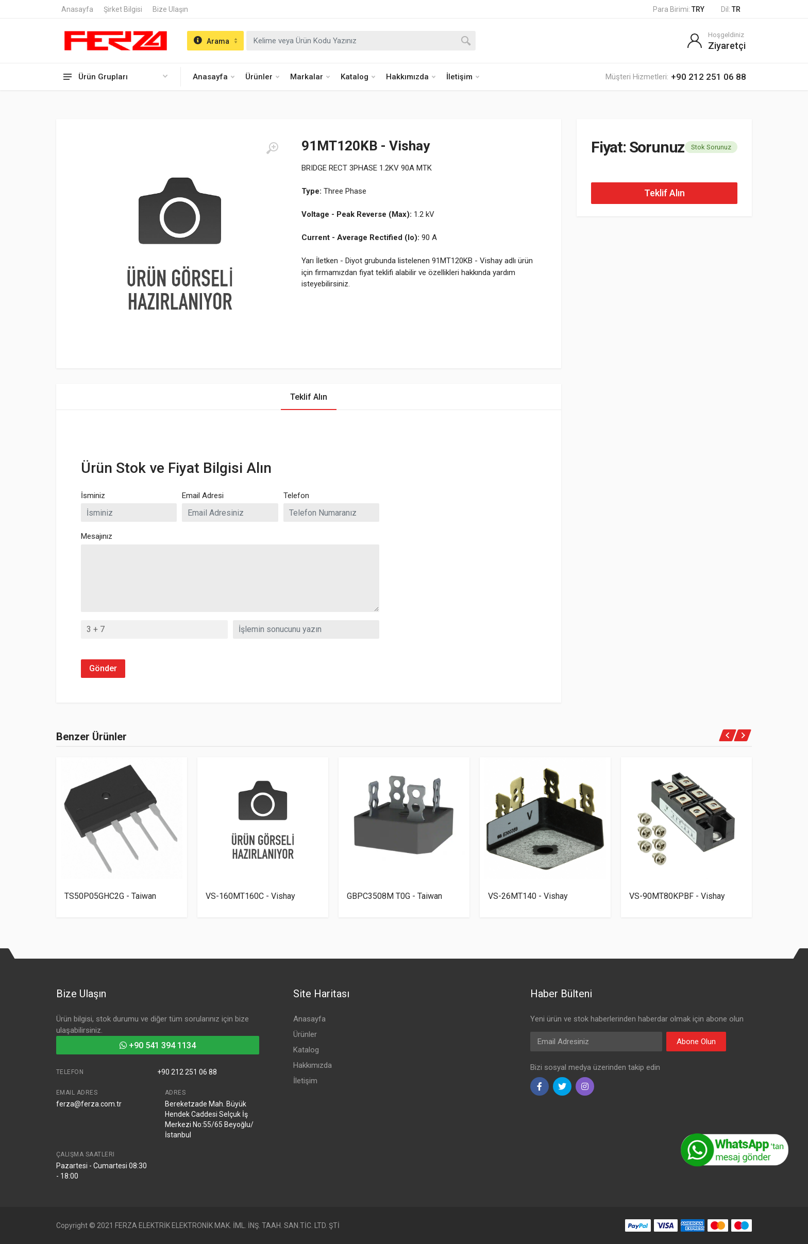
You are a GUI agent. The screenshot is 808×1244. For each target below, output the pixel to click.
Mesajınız (96, 536)
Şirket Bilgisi (123, 9)
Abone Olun (696, 1041)
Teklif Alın (664, 193)
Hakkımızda (410, 76)
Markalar (310, 76)
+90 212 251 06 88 (187, 1072)
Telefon (296, 495)
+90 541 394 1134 (158, 1045)
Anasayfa (77, 9)
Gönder (103, 668)
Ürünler (262, 76)
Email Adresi (203, 495)
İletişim (462, 76)
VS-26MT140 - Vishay (528, 896)
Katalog (358, 76)
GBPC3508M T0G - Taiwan (394, 896)
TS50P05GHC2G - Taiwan (110, 896)
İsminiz (93, 495)
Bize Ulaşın (170, 9)
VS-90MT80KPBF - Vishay (677, 896)
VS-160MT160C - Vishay (250, 896)
